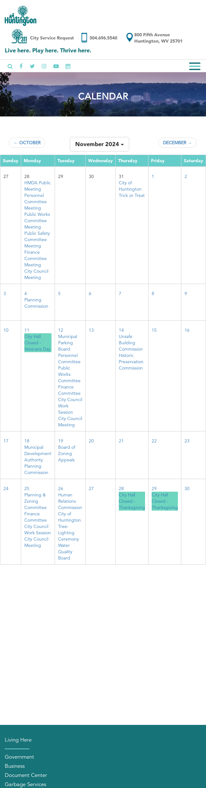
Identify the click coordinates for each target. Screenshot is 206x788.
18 (26, 441)
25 (26, 488)
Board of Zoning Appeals (66, 453)
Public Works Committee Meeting (37, 220)
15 (154, 330)
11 (26, 330)
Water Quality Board (65, 551)
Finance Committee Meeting (35, 258)
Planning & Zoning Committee (35, 501)
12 (60, 330)
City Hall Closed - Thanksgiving (132, 501)
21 (121, 441)
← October (27, 142)
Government (19, 757)
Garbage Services (25, 784)
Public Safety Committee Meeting (37, 239)
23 (187, 441)
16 (187, 330)
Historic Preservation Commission (131, 362)
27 (91, 488)
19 (60, 441)
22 (154, 441)
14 (121, 330)
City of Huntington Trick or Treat (132, 189)
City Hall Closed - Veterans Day (37, 343)
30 (187, 488)
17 (6, 441)
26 (60, 488)
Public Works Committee (69, 374)
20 (91, 441)
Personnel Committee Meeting (35, 202)
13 (91, 330)
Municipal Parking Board (67, 343)
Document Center (26, 775)
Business (15, 766)
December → (177, 142)
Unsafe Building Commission (131, 343)
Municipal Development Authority (38, 453)
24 (6, 488)
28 (121, 488)
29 (154, 488)
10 (6, 330)
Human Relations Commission (70, 501)
